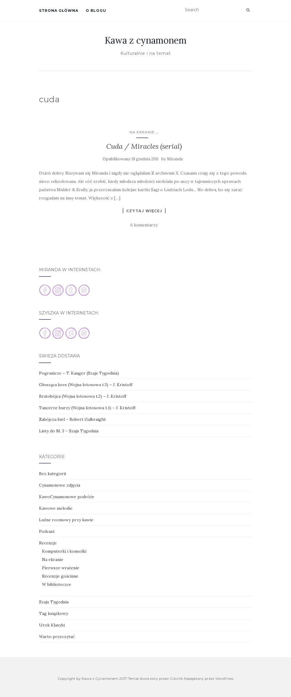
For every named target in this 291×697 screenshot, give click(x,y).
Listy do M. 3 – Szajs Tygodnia (68, 431)
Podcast (47, 531)
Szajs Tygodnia (54, 602)
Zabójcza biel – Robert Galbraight (72, 419)
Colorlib (176, 678)
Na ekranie (142, 132)
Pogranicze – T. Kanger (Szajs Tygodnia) (79, 373)
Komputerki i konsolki (64, 551)
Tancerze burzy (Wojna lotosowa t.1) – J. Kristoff (87, 407)
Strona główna (58, 10)
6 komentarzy (144, 225)
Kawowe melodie (55, 508)
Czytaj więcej (144, 210)
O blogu (96, 10)
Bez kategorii (52, 473)
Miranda (175, 159)
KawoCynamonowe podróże (66, 496)
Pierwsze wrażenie (60, 567)
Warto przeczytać (57, 636)
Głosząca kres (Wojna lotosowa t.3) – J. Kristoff (85, 384)
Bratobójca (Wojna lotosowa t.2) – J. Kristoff (82, 396)
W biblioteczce (56, 584)
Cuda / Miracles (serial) (144, 146)
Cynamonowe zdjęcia (59, 485)
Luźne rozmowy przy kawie (66, 519)
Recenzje (48, 543)
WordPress (224, 678)
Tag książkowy (53, 613)
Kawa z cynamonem (146, 40)
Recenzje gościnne (60, 576)
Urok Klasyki (52, 625)
